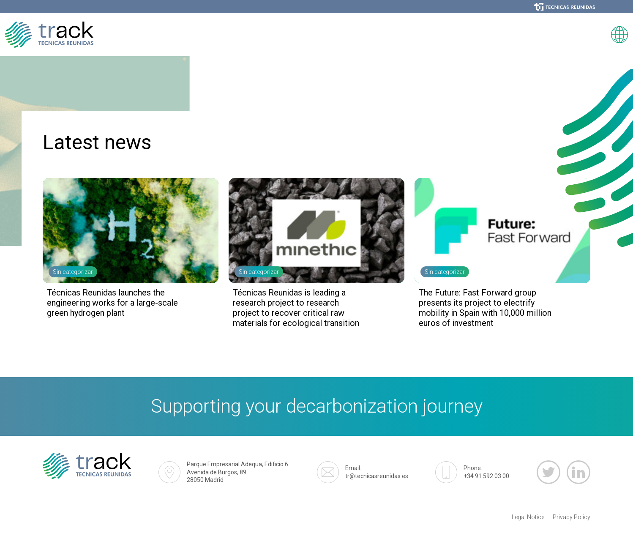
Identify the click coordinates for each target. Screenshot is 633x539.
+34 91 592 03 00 (486, 471)
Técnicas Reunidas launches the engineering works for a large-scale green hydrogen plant (112, 302)
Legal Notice (528, 517)
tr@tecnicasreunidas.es (376, 471)
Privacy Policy (571, 517)
